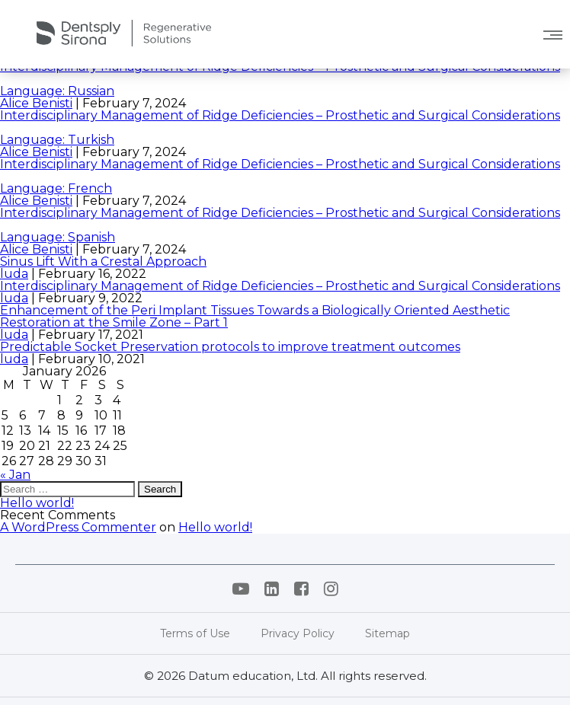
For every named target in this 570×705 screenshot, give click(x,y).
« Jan (15, 474)
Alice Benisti (36, 103)
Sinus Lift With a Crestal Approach (103, 261)
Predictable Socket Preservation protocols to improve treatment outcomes (230, 347)
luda (14, 273)
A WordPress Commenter (78, 527)
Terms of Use (195, 633)
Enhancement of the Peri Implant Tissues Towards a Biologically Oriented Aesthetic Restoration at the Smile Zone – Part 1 (255, 316)
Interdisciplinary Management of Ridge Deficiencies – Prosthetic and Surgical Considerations (280, 286)
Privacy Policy (298, 633)
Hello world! (37, 503)
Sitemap (387, 633)
